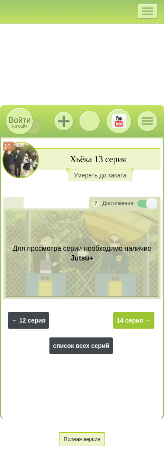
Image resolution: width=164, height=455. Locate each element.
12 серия (32, 320)
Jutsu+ (64, 121)
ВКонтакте (90, 121)
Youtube (119, 121)
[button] (147, 11)
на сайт (20, 122)
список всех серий (81, 345)
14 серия (130, 320)
